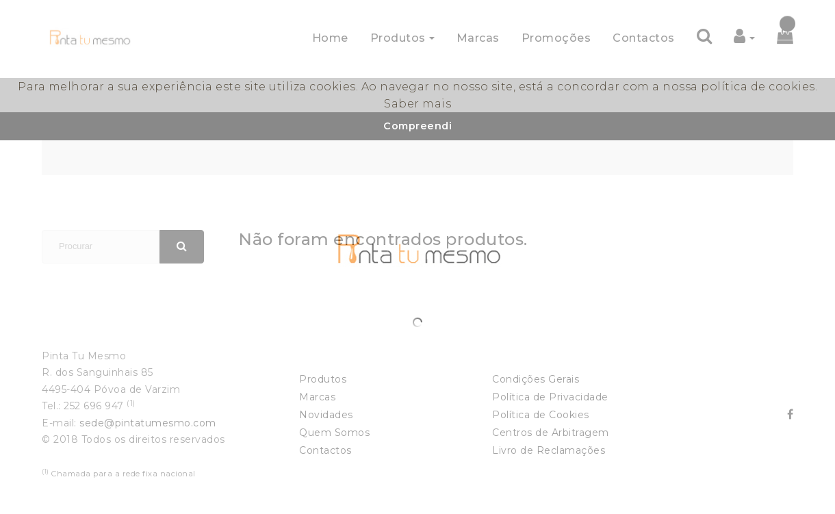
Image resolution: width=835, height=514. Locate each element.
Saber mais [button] (417, 103)
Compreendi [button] (417, 126)
